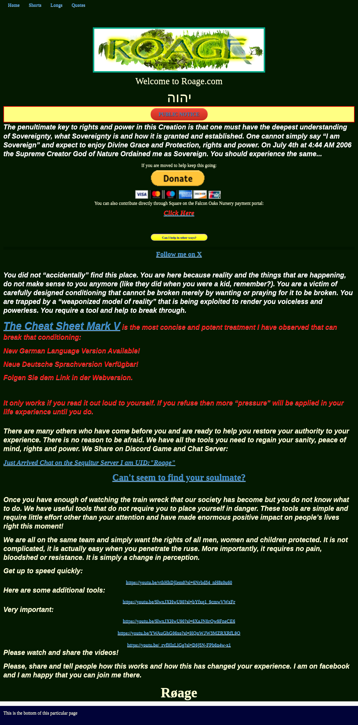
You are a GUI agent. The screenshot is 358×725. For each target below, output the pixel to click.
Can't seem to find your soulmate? (179, 477)
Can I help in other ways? (179, 237)
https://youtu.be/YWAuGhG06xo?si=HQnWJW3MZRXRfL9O (179, 632)
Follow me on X (179, 254)
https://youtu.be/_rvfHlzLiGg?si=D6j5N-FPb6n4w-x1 (179, 644)
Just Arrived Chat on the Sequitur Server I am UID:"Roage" (89, 462)
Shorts (35, 5)
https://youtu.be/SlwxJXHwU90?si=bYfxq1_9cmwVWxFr (179, 601)
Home (14, 5)
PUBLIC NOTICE (179, 114)
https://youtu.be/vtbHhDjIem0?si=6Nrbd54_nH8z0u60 (179, 582)
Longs (56, 5)
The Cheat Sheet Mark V (61, 326)
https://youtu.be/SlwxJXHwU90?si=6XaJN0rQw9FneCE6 (179, 621)
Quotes (78, 5)
